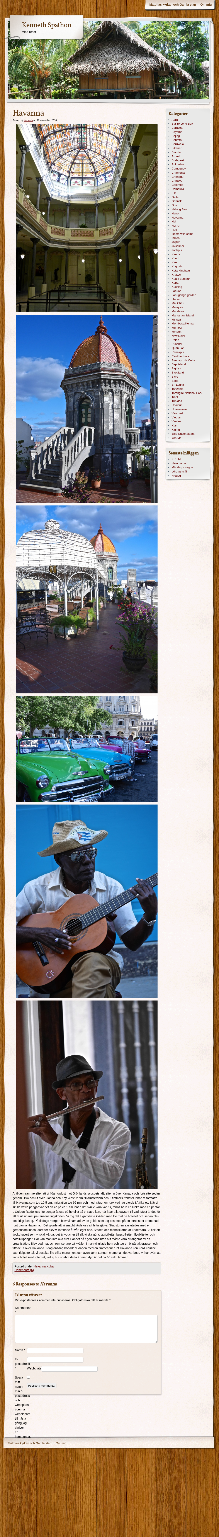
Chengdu (178, 176)
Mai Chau (178, 303)
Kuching (177, 286)
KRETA (176, 459)
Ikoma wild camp (183, 233)
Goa (174, 205)
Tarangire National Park (187, 393)
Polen (175, 340)
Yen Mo (177, 437)
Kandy (176, 254)
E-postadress (21, 1364)
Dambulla (178, 189)
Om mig (206, 4)
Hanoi (175, 213)
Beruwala (178, 144)
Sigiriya (176, 368)
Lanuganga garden (184, 295)
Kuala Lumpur (181, 278)
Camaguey (179, 168)
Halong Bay (179, 209)
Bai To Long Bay (182, 123)
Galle (175, 197)
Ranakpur (178, 352)
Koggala (177, 266)
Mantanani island (183, 315)
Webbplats (34, 1368)
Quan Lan (178, 348)
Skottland (178, 372)
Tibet (175, 397)
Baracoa (177, 127)
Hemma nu (179, 463)
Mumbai (177, 327)
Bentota (177, 140)
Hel (174, 221)
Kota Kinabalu (181, 270)
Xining (176, 429)
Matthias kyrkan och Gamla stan (172, 4)
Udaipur (177, 405)
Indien (176, 238)
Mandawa (178, 311)
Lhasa (176, 299)
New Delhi (178, 335)
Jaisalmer (178, 246)
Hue (174, 229)
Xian (175, 425)
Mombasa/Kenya (183, 323)
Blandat (177, 152)
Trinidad (177, 401)
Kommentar (21, 1310)
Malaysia (177, 307)
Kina (175, 262)
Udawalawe (179, 409)
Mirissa (176, 319)
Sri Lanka (178, 384)
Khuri (175, 258)
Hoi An (176, 225)
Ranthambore (180, 356)
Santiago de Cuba (183, 360)
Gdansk (177, 201)
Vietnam (177, 417)
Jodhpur (177, 250)
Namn (20, 1350)
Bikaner (177, 148)
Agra (175, 119)
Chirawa (177, 180)
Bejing (176, 136)
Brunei (176, 156)
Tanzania (177, 388)
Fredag (176, 475)
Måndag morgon (182, 467)
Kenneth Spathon (46, 25)
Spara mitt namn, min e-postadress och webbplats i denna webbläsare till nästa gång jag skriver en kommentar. (21, 1407)
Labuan (177, 291)
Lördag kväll (179, 471)
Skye (175, 376)
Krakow (177, 274)
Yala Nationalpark (183, 433)
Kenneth (28, 120)
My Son (177, 331)
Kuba (50, 1266)
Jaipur (176, 242)
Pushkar (177, 344)
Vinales (176, 421)
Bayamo (177, 131)
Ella (174, 193)
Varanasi (177, 413)
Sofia (175, 380)
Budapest (178, 160)
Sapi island (179, 364)
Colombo (177, 184)
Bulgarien (178, 164)
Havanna (40, 1266)
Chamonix (178, 172)
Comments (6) (24, 1270)
